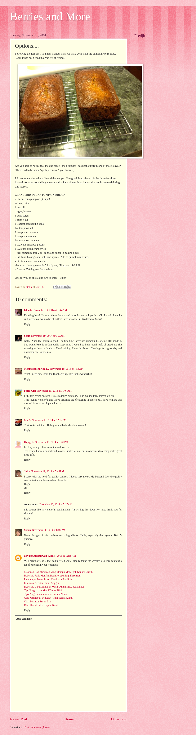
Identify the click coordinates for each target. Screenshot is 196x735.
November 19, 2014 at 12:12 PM (49, 420)
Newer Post (18, 719)
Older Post (119, 719)
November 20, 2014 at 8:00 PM (48, 530)
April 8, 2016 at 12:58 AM (62, 555)
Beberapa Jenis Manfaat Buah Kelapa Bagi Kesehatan (52, 575)
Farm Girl (30, 390)
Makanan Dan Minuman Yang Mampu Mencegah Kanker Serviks (58, 572)
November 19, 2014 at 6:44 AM (50, 310)
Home (69, 719)
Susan (27, 530)
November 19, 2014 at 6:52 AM (48, 335)
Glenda (28, 310)
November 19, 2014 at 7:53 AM (66, 368)
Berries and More (50, 16)
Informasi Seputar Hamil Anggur (41, 583)
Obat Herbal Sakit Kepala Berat (41, 605)
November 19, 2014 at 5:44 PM (47, 471)
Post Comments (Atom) (37, 727)
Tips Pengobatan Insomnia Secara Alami (45, 594)
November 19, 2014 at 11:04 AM (54, 390)
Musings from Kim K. (36, 368)
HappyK (29, 442)
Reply (27, 324)
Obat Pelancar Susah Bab (37, 601)
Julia (27, 471)
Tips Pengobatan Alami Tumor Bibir (43, 590)
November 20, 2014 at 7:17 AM (55, 504)
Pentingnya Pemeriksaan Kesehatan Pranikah (48, 579)
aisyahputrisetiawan (35, 555)
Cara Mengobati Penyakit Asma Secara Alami (48, 597)
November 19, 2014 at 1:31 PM (51, 442)
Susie (27, 335)
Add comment (24, 618)
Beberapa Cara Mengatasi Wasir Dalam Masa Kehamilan (54, 586)
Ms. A (27, 420)
